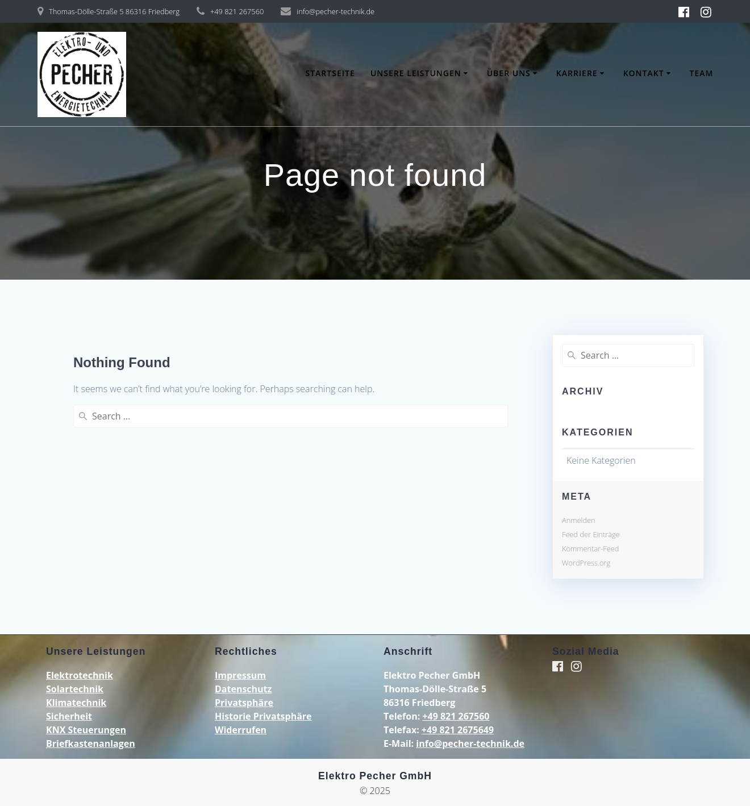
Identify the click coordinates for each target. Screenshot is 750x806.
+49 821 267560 (455, 716)
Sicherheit (69, 716)
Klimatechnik (76, 702)
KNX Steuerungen (86, 730)
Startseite (330, 73)
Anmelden (578, 520)
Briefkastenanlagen (90, 743)
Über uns (509, 73)
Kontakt (643, 73)
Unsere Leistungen (415, 73)
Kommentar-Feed (590, 548)
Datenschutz (243, 689)
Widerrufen (240, 730)
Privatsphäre (244, 702)
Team (702, 73)
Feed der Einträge (591, 534)
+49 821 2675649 (458, 730)
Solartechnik (74, 689)
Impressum (240, 675)
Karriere (577, 73)
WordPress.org (586, 563)
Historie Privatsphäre (263, 716)
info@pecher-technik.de (470, 743)
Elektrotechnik (79, 675)
